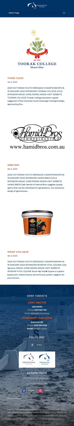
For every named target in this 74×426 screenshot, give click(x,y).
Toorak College (15, 78)
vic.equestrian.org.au (37, 383)
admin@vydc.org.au (39, 313)
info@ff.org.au (40, 328)
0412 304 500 (40, 325)
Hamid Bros (13, 165)
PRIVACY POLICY (14, 398)
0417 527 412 (40, 310)
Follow (39, 345)
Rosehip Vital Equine (18, 252)
